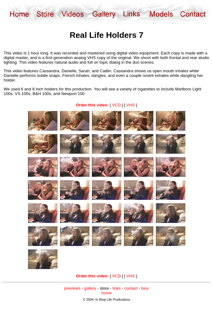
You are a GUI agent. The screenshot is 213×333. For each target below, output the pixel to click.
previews (72, 288)
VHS (130, 105)
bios (144, 288)
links (116, 288)
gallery (90, 288)
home (106, 293)
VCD (116, 105)
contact (131, 288)
